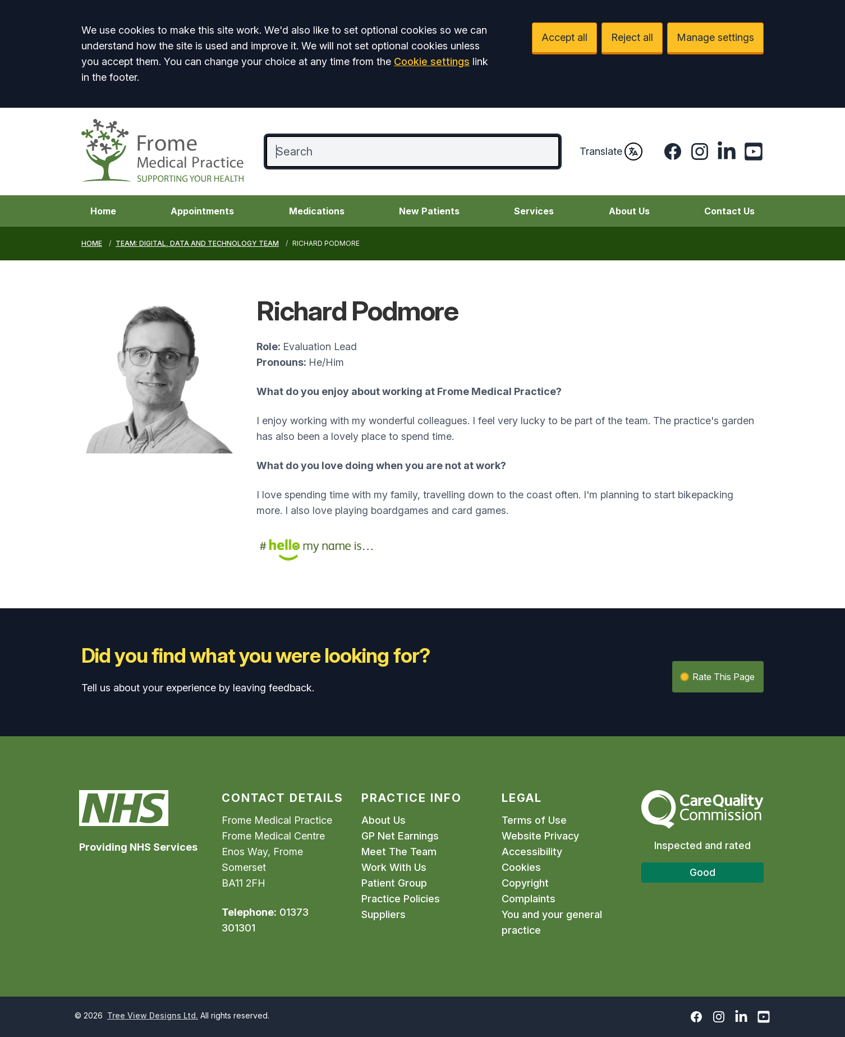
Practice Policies (400, 899)
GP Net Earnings (400, 836)
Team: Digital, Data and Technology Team (197, 243)
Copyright (525, 883)
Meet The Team (399, 851)
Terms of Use (534, 820)
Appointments (202, 211)
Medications (317, 211)
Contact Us (729, 211)
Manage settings (715, 37)
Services (534, 211)
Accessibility (532, 851)
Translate (611, 151)
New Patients (429, 211)
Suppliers (383, 914)
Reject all (632, 37)
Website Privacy (540, 836)
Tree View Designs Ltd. (152, 1015)
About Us (629, 211)
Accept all (564, 37)
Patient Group (394, 883)
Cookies (521, 867)
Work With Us (393, 867)
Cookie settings (432, 61)
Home (103, 211)
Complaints (528, 899)
